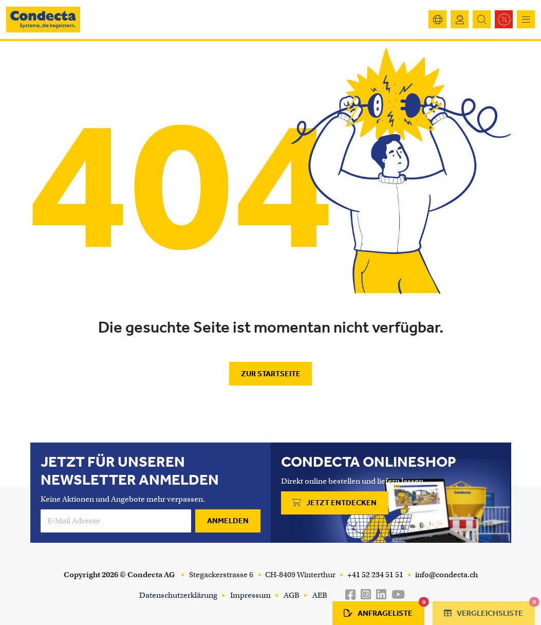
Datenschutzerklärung (178, 595)
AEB (319, 595)
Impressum (250, 595)
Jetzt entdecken (334, 502)
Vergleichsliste (489, 609)
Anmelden (228, 520)
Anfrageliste (384, 609)
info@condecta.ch (446, 574)
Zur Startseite (271, 373)
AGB (292, 595)
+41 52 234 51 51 (374, 574)
